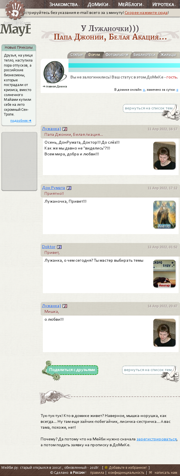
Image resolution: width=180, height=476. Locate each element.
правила (97, 472)
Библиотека (144, 54)
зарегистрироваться (157, 438)
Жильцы (168, 54)
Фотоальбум (116, 54)
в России (77, 472)
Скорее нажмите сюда (146, 12)
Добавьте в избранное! (125, 467)
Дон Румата (53, 187)
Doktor (48, 246)
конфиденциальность (126, 472)
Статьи (76, 54)
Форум (94, 54)
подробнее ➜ (20, 120)
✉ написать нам (163, 472)
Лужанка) (51, 128)
